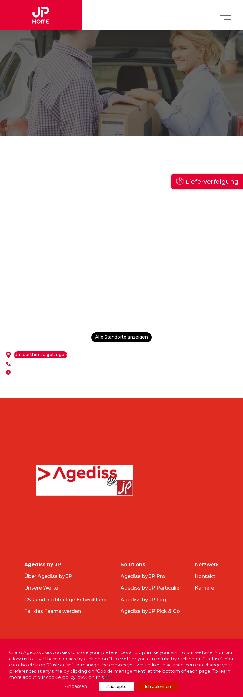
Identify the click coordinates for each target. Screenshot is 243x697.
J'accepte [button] (117, 686)
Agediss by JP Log (143, 600)
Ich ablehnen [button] (158, 686)
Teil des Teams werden (52, 611)
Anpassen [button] (76, 686)
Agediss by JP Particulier (151, 588)
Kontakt (205, 576)
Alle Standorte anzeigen (121, 337)
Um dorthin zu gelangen (40, 354)
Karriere (204, 588)
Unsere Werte (41, 588)
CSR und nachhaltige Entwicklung (65, 600)
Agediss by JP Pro (143, 576)
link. (109, 677)
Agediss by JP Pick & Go (150, 611)
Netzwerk (207, 564)
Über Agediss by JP (48, 576)
